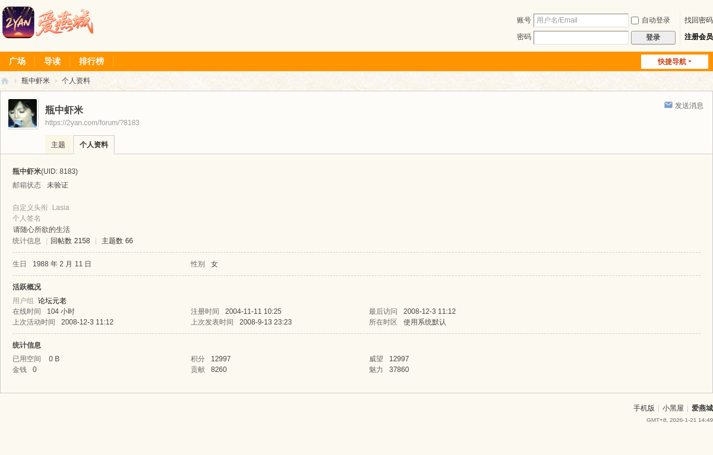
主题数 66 (117, 241)
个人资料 (94, 145)
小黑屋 (673, 408)
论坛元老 (52, 301)
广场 (17, 61)
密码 (524, 37)
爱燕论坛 (5, 81)
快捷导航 (672, 62)
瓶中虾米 (35, 81)
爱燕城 (702, 408)
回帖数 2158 (70, 241)
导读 (52, 61)
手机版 (644, 408)
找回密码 (698, 20)
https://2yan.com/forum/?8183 (92, 123)
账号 (524, 20)
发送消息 (689, 105)
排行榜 (91, 61)
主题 (58, 145)
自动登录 (650, 20)
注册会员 (698, 37)
